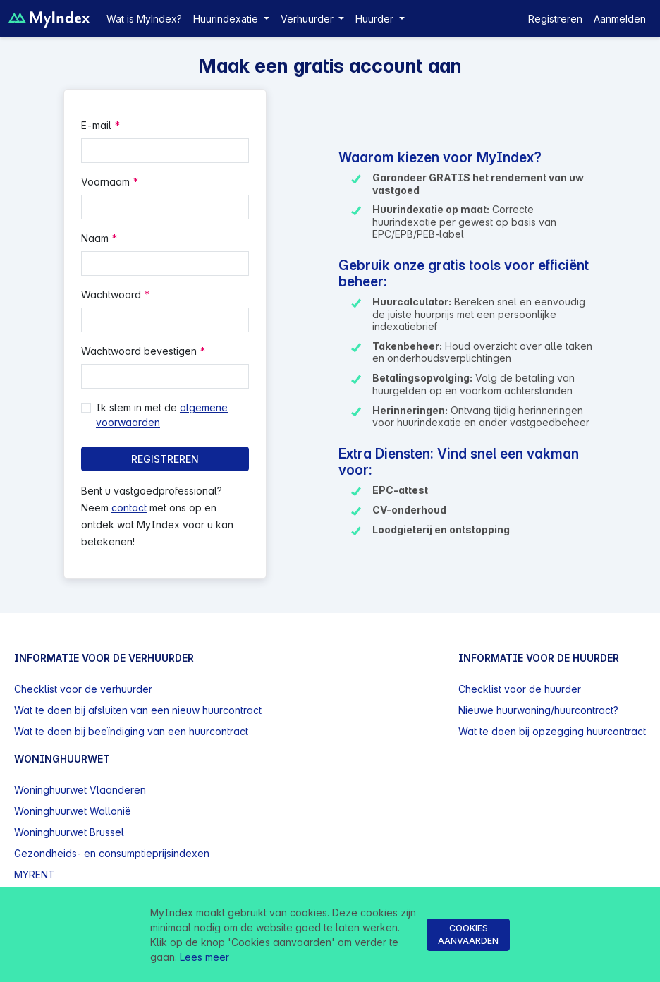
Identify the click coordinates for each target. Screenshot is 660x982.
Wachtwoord (111, 295)
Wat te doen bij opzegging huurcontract (552, 731)
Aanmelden (620, 19)
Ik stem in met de (162, 414)
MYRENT (34, 874)
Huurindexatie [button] (227, 19)
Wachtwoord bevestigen (139, 351)
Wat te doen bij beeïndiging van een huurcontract (131, 731)
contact (129, 508)
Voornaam (105, 182)
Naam (95, 238)
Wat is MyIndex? (144, 19)
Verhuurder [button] (308, 19)
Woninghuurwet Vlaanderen (80, 790)
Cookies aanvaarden (468, 934)
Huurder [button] (375, 19)
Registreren (555, 19)
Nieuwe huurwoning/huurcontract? (538, 710)
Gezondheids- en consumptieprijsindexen (111, 853)
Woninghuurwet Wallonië (72, 811)
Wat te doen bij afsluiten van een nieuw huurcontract (138, 710)
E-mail (96, 125)
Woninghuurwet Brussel (69, 832)
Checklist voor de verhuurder (83, 689)
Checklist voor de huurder (519, 689)
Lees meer (204, 957)
